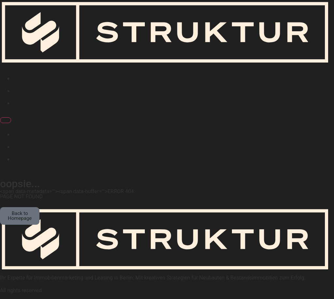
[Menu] (5, 120)
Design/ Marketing (56, 103)
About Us (34, 90)
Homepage (35, 78)
